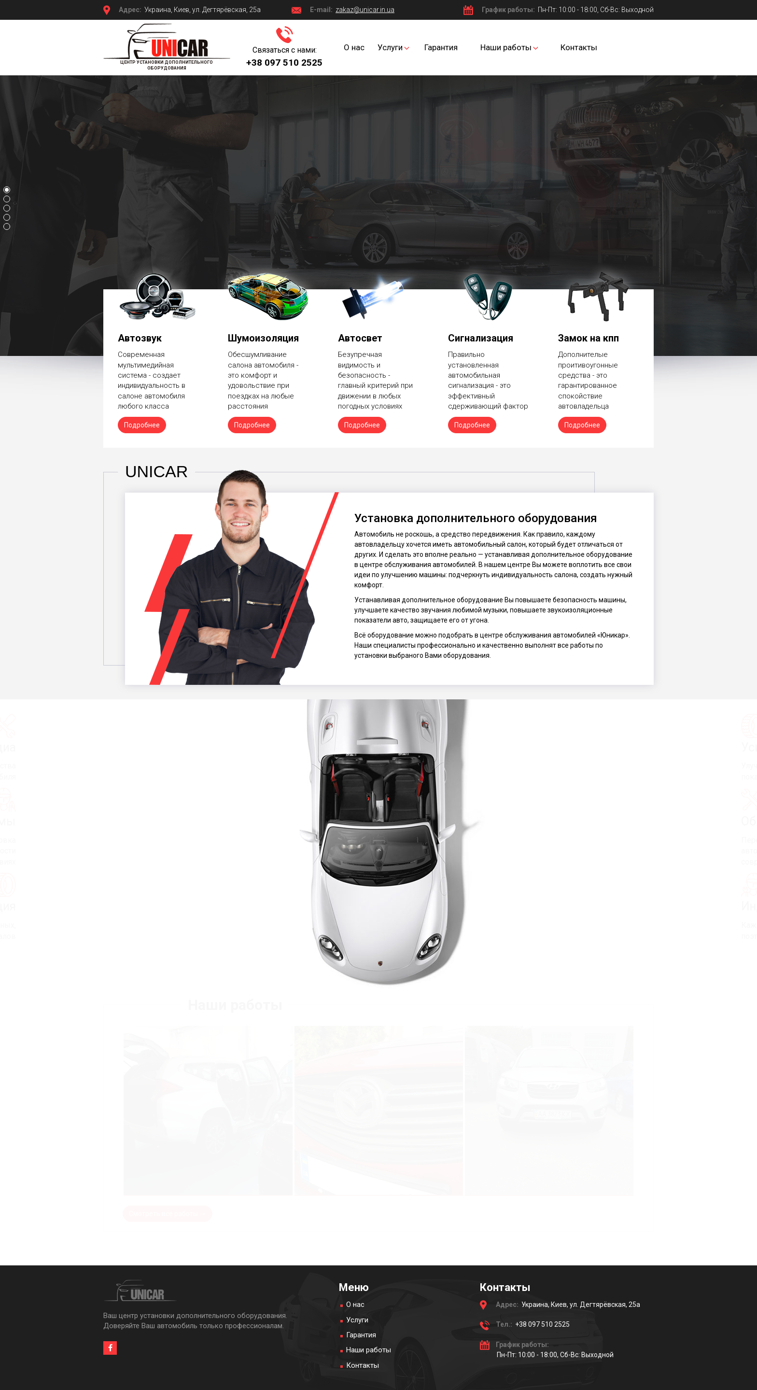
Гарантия (361, 1335)
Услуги (357, 1320)
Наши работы (368, 1350)
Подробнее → (132, 217)
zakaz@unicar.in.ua (365, 10)
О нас (355, 1304)
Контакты (362, 1365)
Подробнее (142, 425)
